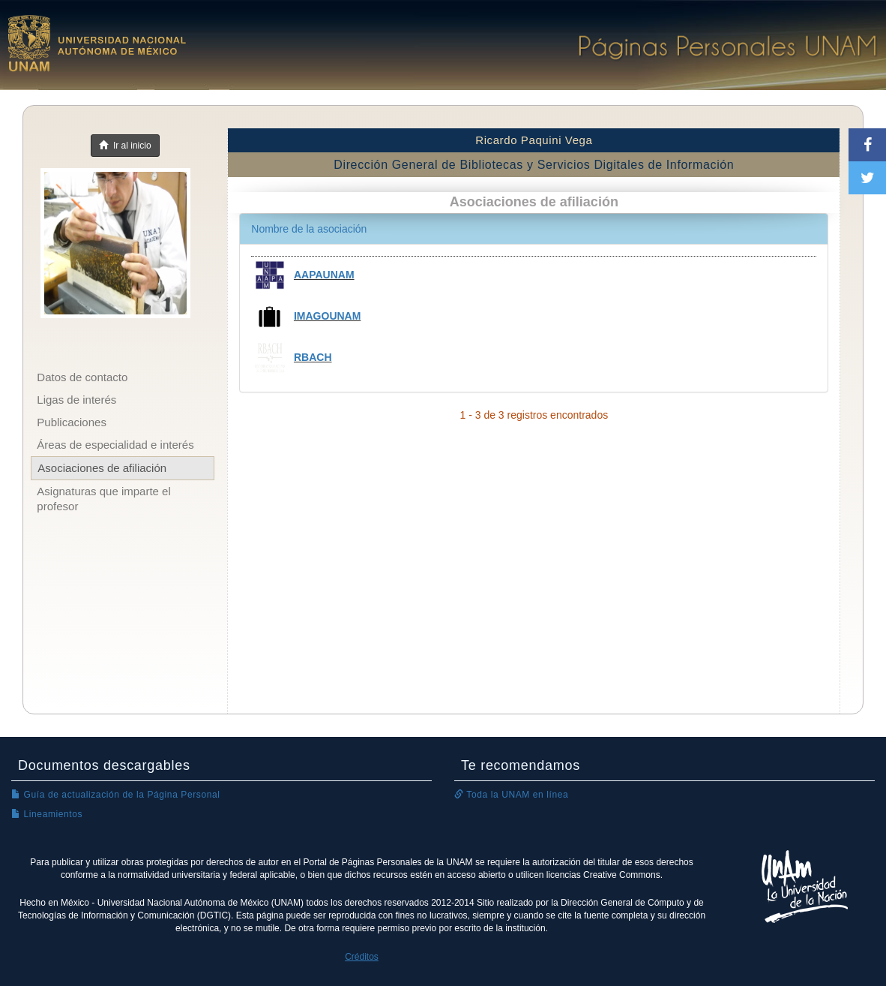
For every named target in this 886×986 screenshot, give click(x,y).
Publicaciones (71, 422)
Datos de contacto (82, 377)
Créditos (362, 956)
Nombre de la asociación (309, 229)
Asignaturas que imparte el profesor (103, 499)
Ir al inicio (125, 145)
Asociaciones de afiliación (101, 467)
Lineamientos (46, 814)
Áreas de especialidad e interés (115, 444)
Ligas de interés (76, 399)
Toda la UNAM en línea (511, 794)
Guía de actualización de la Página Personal (115, 794)
